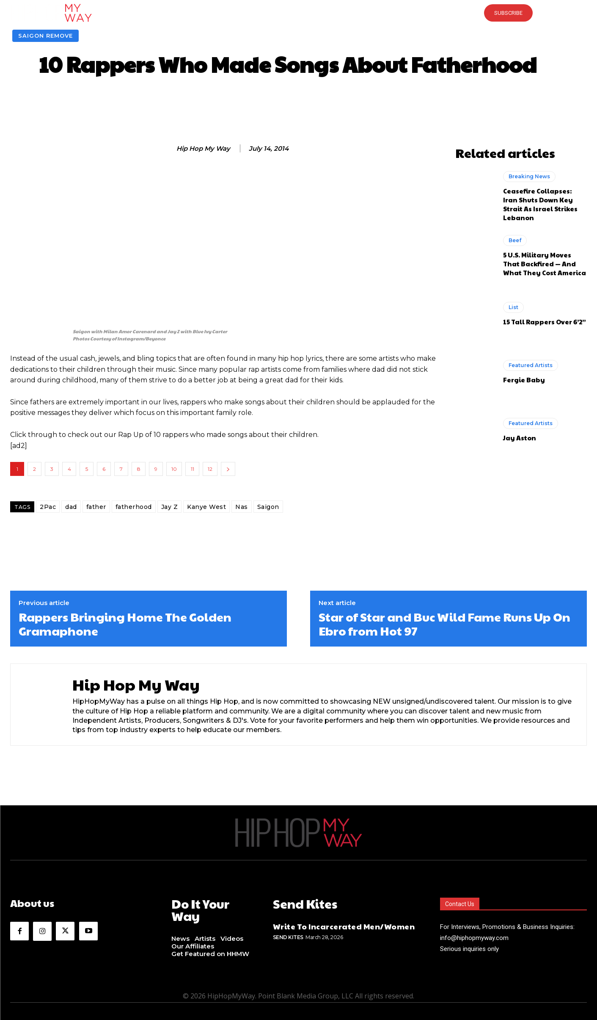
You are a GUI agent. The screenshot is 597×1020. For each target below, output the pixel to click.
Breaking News (529, 176)
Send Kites (288, 935)
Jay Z (169, 507)
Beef (515, 240)
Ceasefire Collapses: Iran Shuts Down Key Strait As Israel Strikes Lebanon (540, 204)
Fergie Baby (524, 379)
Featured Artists (531, 365)
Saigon (268, 507)
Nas (241, 507)
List (513, 307)
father (96, 507)
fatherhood (134, 507)
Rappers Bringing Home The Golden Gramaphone (125, 624)
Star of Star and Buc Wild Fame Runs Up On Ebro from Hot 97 (444, 624)
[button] (298, 12)
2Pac (48, 507)
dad (71, 507)
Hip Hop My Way (203, 148)
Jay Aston (519, 437)
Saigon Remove (45, 36)
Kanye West (206, 507)
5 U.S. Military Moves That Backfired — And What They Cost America (544, 263)
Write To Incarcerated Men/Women (344, 924)
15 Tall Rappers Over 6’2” (544, 321)
